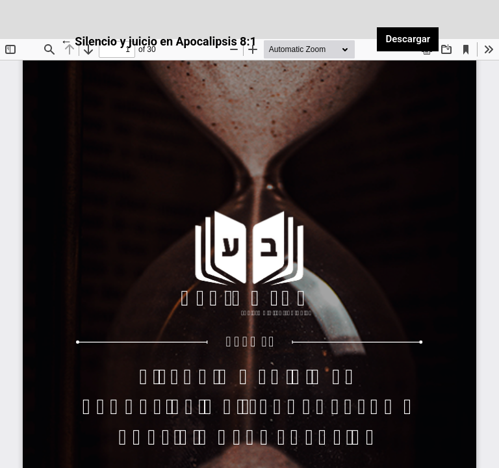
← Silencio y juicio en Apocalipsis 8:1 (158, 40)
